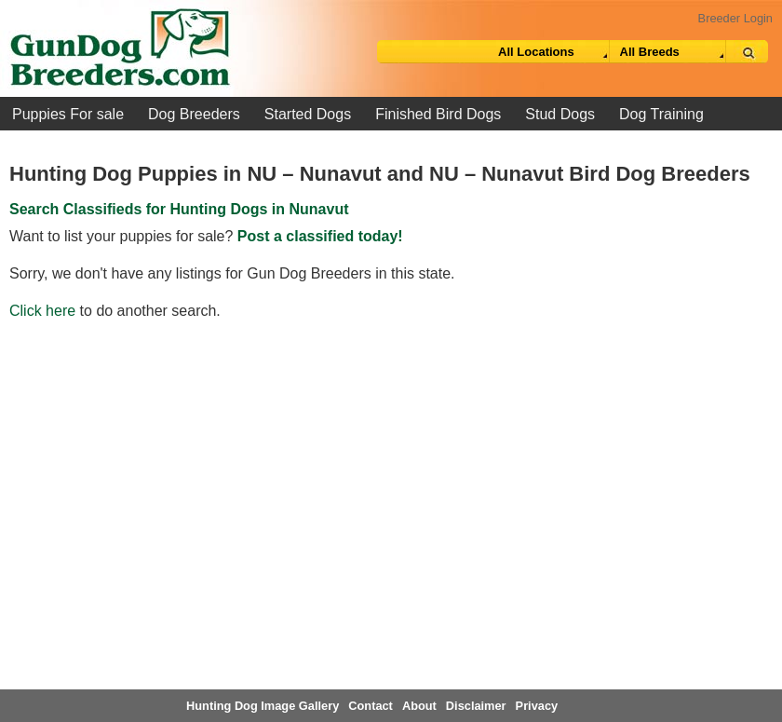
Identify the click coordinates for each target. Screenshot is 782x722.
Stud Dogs (560, 114)
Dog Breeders (194, 114)
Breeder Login (735, 18)
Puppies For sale (68, 114)
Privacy (537, 706)
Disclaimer (476, 706)
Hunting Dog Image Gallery (262, 706)
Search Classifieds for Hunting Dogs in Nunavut (179, 209)
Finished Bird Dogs (438, 114)
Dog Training (661, 114)
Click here (42, 311)
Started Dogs (307, 114)
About (419, 706)
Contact (370, 706)
